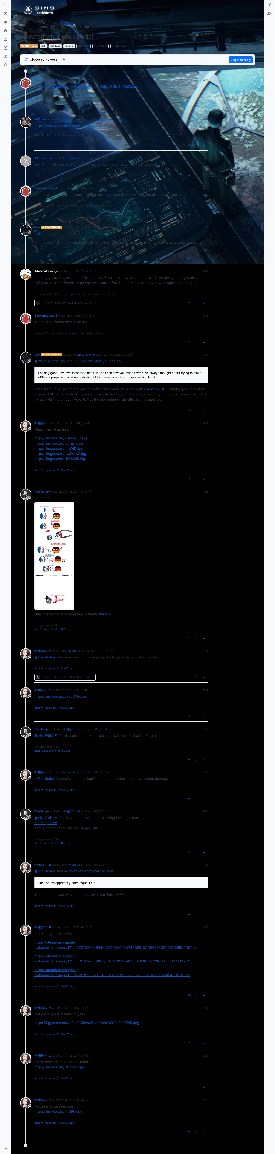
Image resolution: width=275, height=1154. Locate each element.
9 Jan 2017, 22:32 (82, 80)
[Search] (5, 65)
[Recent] (5, 13)
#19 (205, 315)
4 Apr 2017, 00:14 (96, 811)
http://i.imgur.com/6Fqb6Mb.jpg (60, 696)
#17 (205, 227)
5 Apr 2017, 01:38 (76, 1007)
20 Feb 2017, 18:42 (83, 315)
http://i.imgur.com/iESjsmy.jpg (58, 443)
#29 (205, 927)
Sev (37, 227)
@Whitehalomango (49, 361)
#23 (205, 650)
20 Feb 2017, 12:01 (84, 271)
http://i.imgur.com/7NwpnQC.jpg (60, 438)
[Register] (269, 13)
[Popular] (5, 31)
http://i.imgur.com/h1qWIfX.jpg (58, 448)
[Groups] (5, 48)
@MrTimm (42, 164)
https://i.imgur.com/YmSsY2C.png (54, 470)
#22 (205, 491)
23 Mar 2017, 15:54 (75, 491)
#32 (205, 1099)
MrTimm (40, 119)
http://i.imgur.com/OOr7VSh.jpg (59, 1067)
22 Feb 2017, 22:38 (117, 354)
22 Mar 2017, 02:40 (78, 423)
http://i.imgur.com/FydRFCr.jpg (52, 629)
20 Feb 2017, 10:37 (88, 227)
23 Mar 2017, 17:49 (97, 650)
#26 (205, 772)
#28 (205, 864)
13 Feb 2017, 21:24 (96, 158)
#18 (205, 271)
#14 (205, 119)
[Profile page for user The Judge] (26, 494)
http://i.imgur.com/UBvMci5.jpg (59, 459)
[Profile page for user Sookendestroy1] (26, 83)
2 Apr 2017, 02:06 (77, 690)
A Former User (44, 158)
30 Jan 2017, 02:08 (72, 119)
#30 (205, 1007)
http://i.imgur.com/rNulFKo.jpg (58, 1111)
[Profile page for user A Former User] (26, 161)
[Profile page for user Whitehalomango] (26, 274)
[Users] (5, 39)
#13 (205, 80)
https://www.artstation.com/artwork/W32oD (70, 126)
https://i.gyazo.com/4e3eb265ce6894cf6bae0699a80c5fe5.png (86, 1023)
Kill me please (45, 823)
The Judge (41, 491)
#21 (205, 423)
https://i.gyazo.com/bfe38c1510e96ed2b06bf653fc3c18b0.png (85, 86)
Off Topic (29, 46)
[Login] (269, 5)
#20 (205, 354)
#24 (205, 690)
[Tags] (5, 22)
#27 (205, 811)
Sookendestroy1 (45, 80)
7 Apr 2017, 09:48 (76, 1055)
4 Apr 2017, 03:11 (96, 864)
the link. (105, 614)
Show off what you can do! (100, 361)
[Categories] (5, 5)
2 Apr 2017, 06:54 (97, 772)
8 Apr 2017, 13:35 (76, 1099)
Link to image (45, 234)
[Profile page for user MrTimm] (26, 122)
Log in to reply (241, 60)
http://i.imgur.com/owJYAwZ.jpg (60, 453)
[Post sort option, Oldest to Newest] (40, 59)
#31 (205, 1055)
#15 (205, 158)
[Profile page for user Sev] (26, 230)
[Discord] (5, 56)
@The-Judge (44, 657)
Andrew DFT (157, 389)
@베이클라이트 (46, 735)
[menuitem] (269, 5)
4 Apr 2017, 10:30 (76, 927)
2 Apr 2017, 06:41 (96, 729)
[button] (5, 1148)
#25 (205, 729)
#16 (205, 188)
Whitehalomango (46, 271)
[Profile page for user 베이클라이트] (26, 426)
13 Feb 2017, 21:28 (83, 188)
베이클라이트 (42, 423)
